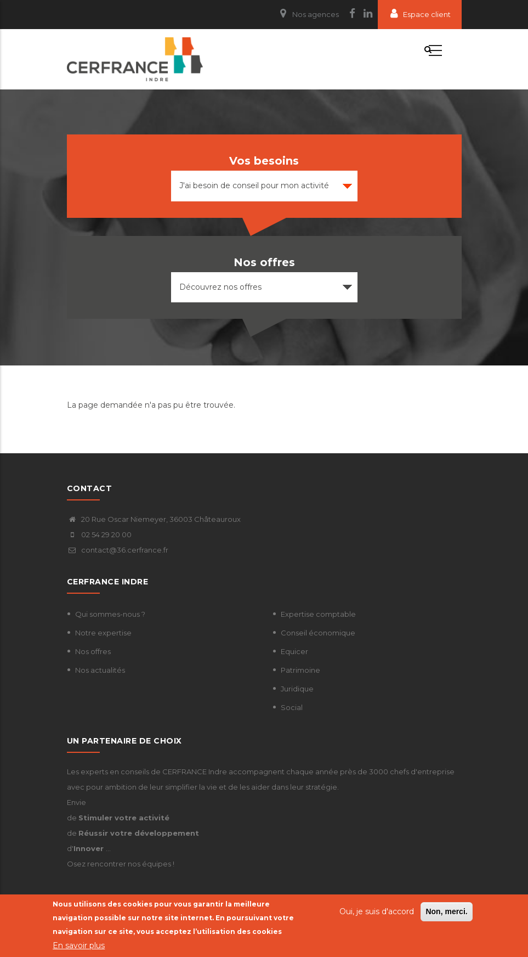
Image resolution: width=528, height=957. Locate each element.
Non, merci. (446, 911)
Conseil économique (318, 632)
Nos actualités (100, 670)
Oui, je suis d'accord (376, 911)
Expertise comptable (318, 614)
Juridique (297, 688)
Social (292, 707)
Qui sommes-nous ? (110, 614)
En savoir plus (79, 945)
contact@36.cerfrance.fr (117, 549)
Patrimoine (300, 670)
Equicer (294, 651)
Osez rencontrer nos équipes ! (120, 863)
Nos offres (93, 651)
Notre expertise (103, 632)
